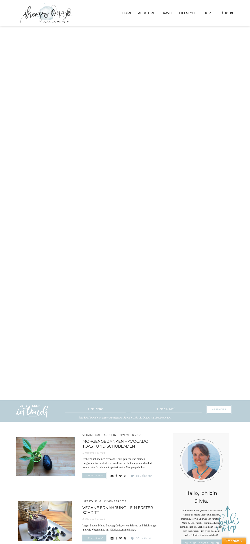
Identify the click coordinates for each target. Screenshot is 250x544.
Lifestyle (187, 13)
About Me (146, 13)
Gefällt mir (144, 476)
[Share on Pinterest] (125, 476)
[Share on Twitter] (120, 476)
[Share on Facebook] (116, 476)
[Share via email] (112, 476)
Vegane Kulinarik (96, 435)
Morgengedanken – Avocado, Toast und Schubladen (115, 444)
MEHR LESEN (96, 476)
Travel (167, 13)
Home (127, 13)
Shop (206, 13)
